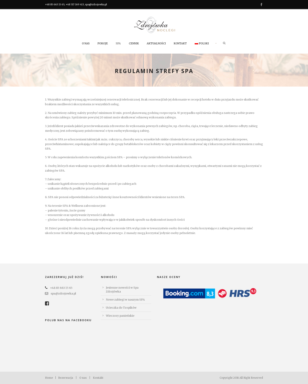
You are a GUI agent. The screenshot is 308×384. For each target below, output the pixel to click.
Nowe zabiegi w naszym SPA (125, 299)
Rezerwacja (65, 377)
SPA (118, 43)
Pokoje (102, 43)
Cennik (134, 43)
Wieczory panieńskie (120, 315)
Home (49, 377)
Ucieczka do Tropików (121, 307)
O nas (86, 43)
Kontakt (180, 43)
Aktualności (156, 43)
